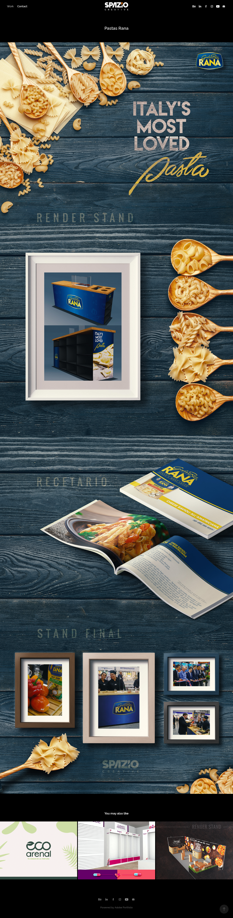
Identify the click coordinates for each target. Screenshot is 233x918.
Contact (22, 6)
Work (10, 6)
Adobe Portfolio (124, 907)
